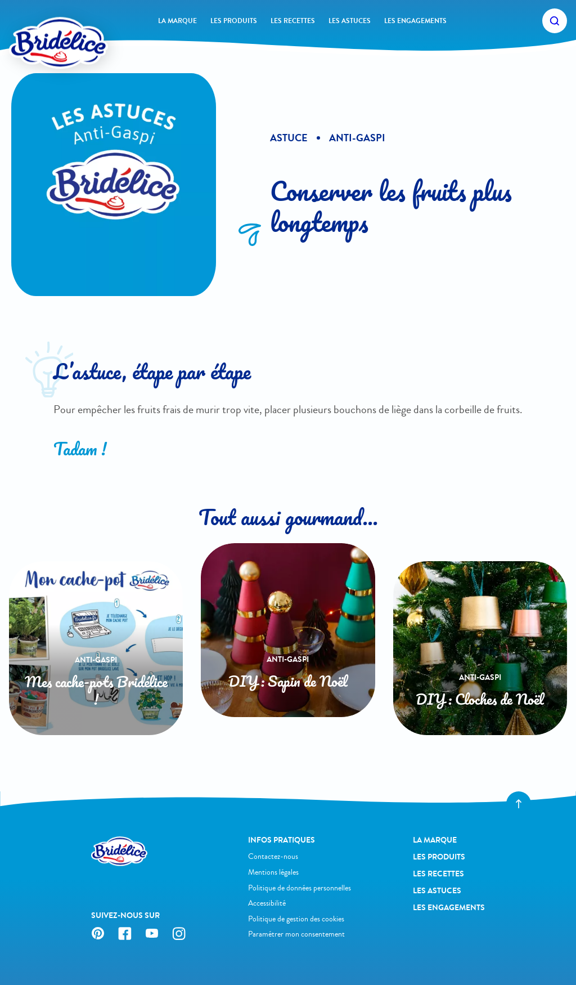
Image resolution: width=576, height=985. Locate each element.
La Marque (177, 20)
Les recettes (293, 20)
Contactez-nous (273, 856)
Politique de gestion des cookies (296, 919)
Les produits (233, 20)
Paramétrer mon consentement (296, 934)
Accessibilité (267, 903)
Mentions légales (273, 872)
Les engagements (415, 20)
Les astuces (349, 20)
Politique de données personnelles (299, 888)
